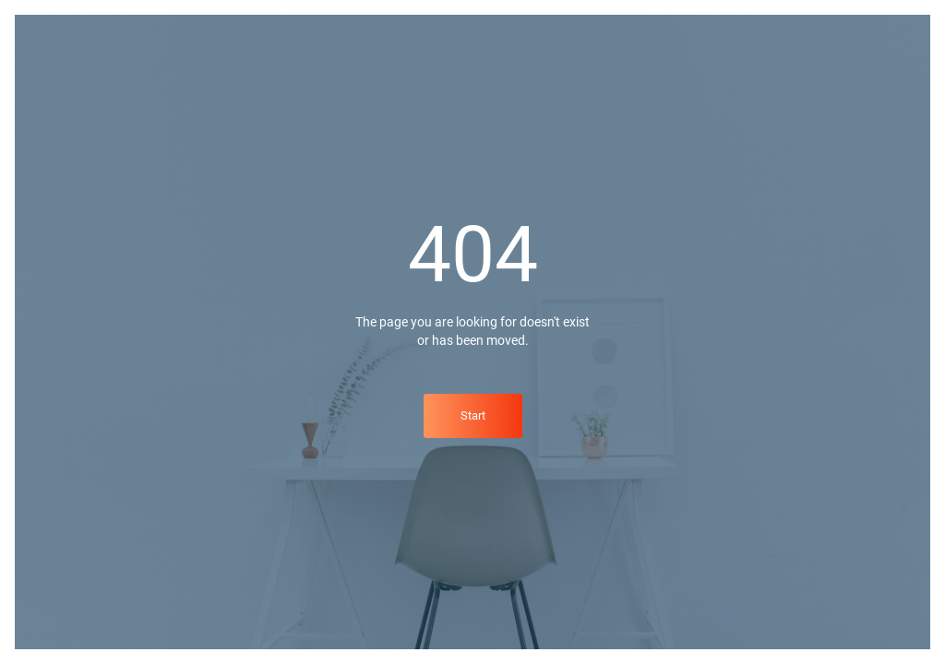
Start (473, 415)
